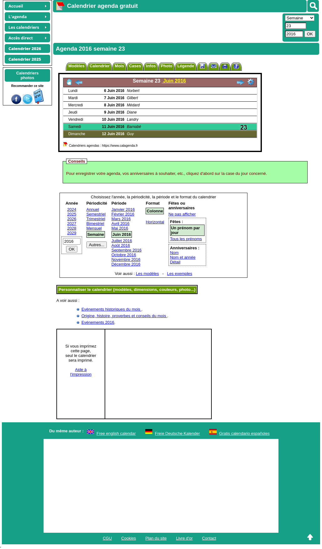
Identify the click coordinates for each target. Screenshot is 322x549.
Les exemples (179, 273)
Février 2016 (123, 214)
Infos (151, 66)
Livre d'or (184, 538)
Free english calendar (116, 433)
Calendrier (100, 66)
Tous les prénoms (186, 238)
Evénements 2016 (97, 322)
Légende (185, 66)
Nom (174, 252)
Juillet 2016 (122, 240)
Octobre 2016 (124, 254)
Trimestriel (95, 218)
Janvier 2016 (123, 209)
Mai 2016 (120, 228)
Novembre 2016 (126, 259)
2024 (71, 209)
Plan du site (156, 538)
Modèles (76, 66)
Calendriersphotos (27, 75)
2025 (71, 214)
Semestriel (96, 214)
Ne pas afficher (182, 214)
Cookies (128, 538)
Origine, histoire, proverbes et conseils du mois (124, 315)
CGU (107, 538)
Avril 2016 (121, 223)
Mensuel (94, 228)
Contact (209, 538)
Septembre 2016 (127, 250)
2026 (71, 218)
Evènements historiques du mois (111, 309)
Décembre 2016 (126, 264)
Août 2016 (121, 245)
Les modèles (147, 273)
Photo (166, 66)
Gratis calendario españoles (244, 433)
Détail (175, 262)
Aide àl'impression (80, 372)
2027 (71, 223)
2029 (71, 233)
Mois (119, 66)
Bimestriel (95, 223)
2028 (71, 228)
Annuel (92, 209)
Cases (135, 66)
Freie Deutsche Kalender (177, 433)
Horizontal (155, 222)
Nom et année (183, 257)
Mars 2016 (121, 218)
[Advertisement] (167, 27)
